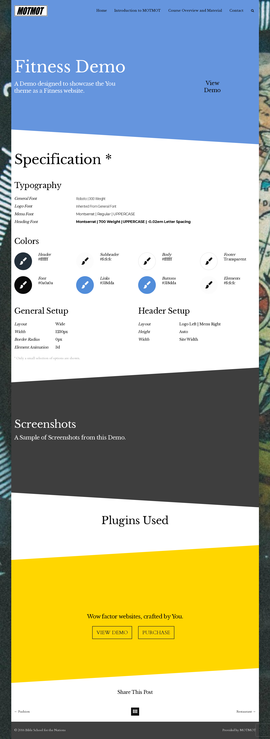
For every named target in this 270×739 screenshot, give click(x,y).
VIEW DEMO (112, 632)
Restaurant (244, 711)
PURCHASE (156, 632)
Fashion (24, 711)
